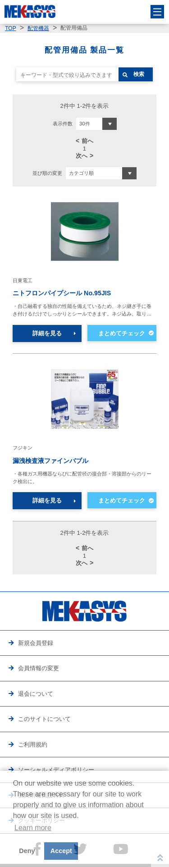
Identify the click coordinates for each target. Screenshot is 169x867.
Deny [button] (27, 850)
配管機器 (38, 28)
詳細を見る (47, 333)
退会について (35, 693)
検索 (138, 74)
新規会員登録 (35, 643)
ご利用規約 (32, 744)
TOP (10, 28)
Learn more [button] (32, 827)
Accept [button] (61, 850)
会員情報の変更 (38, 668)
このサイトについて (44, 719)
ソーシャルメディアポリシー (56, 769)
